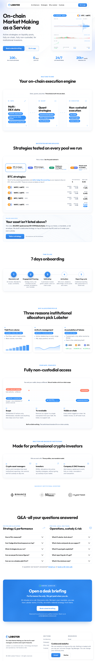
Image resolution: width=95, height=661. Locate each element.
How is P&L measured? (13, 537)
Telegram (71, 645)
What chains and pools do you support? (66, 543)
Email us (51, 567)
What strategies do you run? (15, 549)
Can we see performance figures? (17, 555)
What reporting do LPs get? (62, 555)
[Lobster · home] (14, 5)
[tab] (15, 168)
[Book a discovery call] (82, 656)
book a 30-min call (65, 567)
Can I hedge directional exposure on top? (19, 543)
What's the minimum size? (61, 561)
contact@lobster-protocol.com (47, 616)
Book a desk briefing (14, 48)
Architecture (35, 5)
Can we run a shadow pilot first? (16, 561)
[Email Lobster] (77, 656)
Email (69, 639)
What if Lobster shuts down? (62, 537)
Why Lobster (53, 5)
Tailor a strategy (15, 236)
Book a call (71, 642)
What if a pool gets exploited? (62, 549)
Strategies (44, 5)
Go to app (82, 5)
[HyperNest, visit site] (76, 495)
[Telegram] (87, 656)
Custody (61, 5)
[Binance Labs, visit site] (18, 495)
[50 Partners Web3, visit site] (47, 495)
